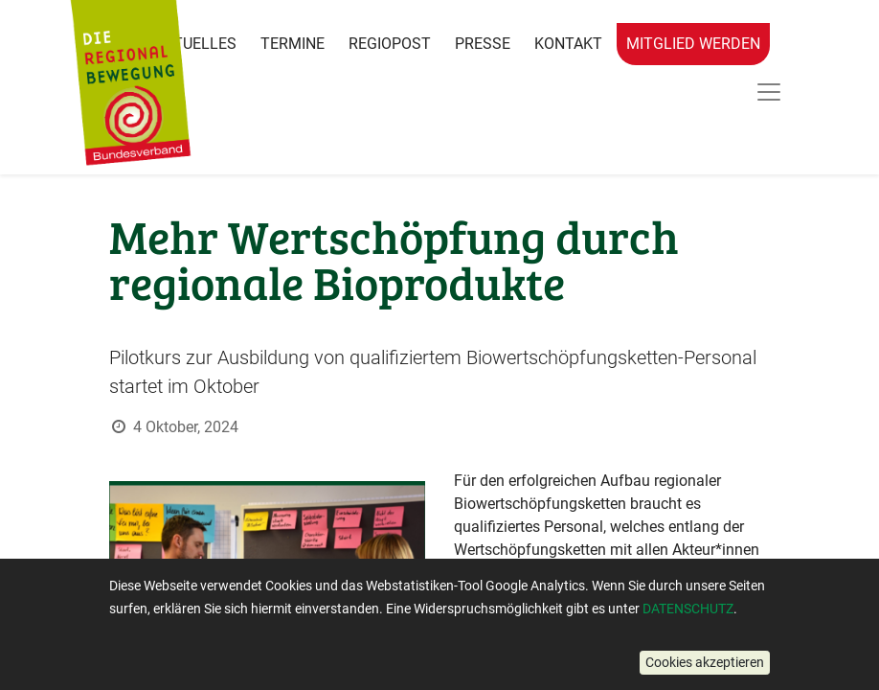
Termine (292, 43)
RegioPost (390, 43)
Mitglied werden (693, 43)
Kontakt (568, 43)
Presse (482, 43)
